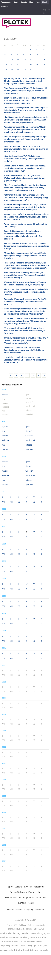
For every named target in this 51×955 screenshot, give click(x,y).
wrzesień (29, 436)
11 (44, 54)
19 (5, 64)
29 (24, 69)
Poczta (10, 910)
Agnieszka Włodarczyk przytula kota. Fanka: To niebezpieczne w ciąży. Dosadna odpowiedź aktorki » (25, 301)
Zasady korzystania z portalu (20, 929)
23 (31, 64)
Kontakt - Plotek (26, 903)
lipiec (28, 426)
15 (24, 59)
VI (42, 497)
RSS (15, 925)
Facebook (39, 910)
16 (31, 59)
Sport (16, 2)
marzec (5, 436)
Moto (31, 2)
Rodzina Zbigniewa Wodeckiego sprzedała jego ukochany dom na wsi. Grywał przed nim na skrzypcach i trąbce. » (25, 139)
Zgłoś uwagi (39, 929)
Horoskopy (38, 887)
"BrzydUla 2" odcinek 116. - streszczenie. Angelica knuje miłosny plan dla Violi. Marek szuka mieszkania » (24, 350)
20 (12, 64)
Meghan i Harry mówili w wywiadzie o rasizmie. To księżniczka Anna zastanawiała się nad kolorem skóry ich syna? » (26, 216)
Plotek (44, 2)
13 (12, 59)
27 (12, 69)
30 (31, 69)
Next (38, 2)
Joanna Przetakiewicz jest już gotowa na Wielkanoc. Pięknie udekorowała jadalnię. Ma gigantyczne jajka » (24, 178)
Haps (39, 892)
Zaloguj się (46, 10)
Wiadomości (6, 2)
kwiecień (5, 440)
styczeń (5, 395)
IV (26, 497)
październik (30, 440)
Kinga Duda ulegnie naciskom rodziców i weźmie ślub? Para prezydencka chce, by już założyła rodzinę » (26, 292)
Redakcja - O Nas (38, 897)
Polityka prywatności (36, 925)
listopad (29, 445)
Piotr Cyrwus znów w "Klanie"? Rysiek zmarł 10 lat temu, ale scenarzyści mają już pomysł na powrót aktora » (25, 90)
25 (44, 64)
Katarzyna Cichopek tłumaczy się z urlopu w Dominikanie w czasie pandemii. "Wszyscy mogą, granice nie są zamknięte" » (26, 197)
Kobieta (24, 2)
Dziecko (4, 7)
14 (18, 59)
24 (37, 64)
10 (37, 54)
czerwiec (5, 449)
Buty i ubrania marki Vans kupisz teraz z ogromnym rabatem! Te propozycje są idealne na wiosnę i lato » (26, 149)
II (10, 497)
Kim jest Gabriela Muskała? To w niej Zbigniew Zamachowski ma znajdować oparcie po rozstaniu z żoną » (26, 246)
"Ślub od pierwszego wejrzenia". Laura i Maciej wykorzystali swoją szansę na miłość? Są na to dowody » (25, 255)
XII (42, 502)
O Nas (9, 925)
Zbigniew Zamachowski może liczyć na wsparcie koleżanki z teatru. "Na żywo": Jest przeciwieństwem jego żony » (26, 100)
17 (37, 59)
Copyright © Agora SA (25, 920)
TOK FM (28, 887)
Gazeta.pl (23, 897)
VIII (11, 502)
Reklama (22, 925)
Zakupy (31, 892)
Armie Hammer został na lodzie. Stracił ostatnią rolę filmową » (25, 225)
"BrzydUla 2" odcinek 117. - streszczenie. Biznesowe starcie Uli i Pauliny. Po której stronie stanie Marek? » (26, 359)
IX (19, 502)
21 (18, 64)
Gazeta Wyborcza (18, 892)
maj (3, 445)
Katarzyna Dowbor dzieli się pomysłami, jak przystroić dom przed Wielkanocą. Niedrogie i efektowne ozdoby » (24, 275)
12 (5, 59)
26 (5, 69)
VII (3, 502)
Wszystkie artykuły (24, 910)
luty (3, 431)
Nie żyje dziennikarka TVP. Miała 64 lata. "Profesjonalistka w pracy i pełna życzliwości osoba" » (24, 158)
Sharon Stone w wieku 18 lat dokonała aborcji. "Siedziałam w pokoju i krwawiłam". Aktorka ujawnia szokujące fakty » (25, 168)
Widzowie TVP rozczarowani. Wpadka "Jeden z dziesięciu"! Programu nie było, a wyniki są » (25, 283)
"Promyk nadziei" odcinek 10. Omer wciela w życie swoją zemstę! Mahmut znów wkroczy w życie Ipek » (24, 330)
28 (18, 69)
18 (44, 59)
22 (24, 64)
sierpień (29, 431)
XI (34, 502)
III (18, 497)
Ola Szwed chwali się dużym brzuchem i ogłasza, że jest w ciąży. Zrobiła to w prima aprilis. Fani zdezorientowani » (26, 110)
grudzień (29, 449)
